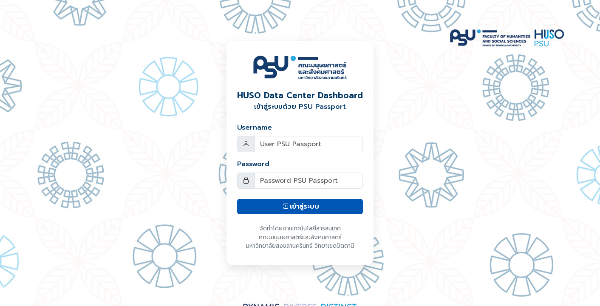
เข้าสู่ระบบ (300, 206)
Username (254, 127)
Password (253, 164)
